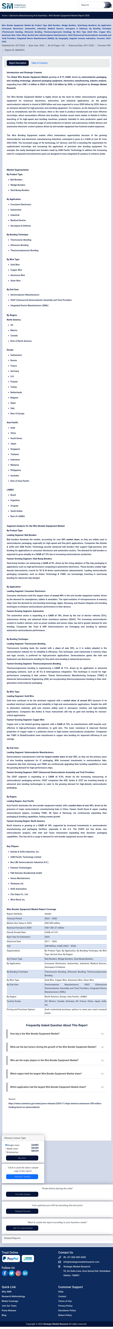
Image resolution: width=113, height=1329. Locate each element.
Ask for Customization (23, 1228)
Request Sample (23, 1177)
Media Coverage (10, 1301)
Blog (4, 1315)
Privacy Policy (65, 1305)
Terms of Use (65, 1301)
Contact (62, 1296)
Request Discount (23, 1211)
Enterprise (12, 1152)
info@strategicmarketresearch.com (81, 1262)
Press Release (9, 1310)
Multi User (12, 1148)
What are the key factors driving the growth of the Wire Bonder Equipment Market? (53, 1047)
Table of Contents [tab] (39, 63)
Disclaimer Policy (67, 1310)
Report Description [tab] (17, 63)
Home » (6, 15)
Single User (13, 1145)
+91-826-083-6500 (76, 1257)
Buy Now (22, 1158)
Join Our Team (9, 1305)
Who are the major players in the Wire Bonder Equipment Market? (44, 1060)
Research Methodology (13, 1296)
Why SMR (6, 1291)
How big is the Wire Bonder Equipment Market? (35, 1033)
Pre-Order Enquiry (22, 1194)
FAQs (61, 1291)
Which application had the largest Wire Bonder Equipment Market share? (48, 1087)
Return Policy (65, 1315)
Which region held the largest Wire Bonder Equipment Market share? (46, 1073)
